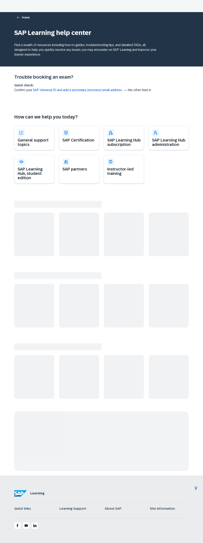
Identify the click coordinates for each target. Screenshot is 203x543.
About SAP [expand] (113, 508)
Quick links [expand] (22, 508)
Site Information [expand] (162, 508)
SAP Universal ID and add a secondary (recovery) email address (77, 90)
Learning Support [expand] (72, 508)
